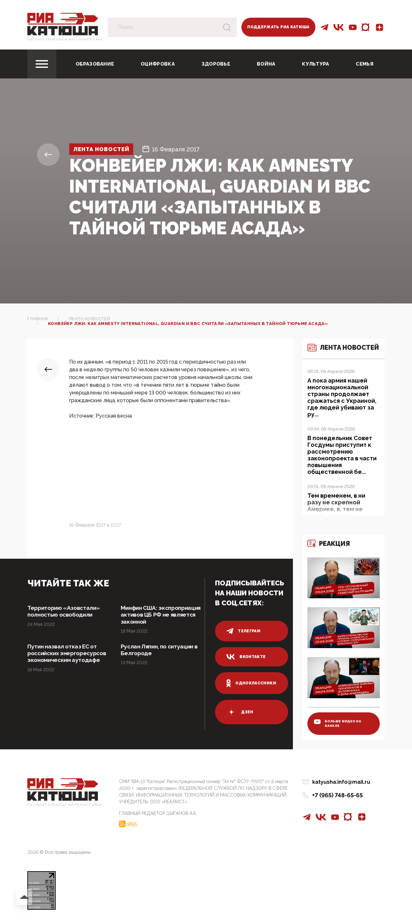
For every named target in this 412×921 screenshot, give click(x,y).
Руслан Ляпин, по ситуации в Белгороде (161, 651)
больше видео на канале (338, 722)
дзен (239, 712)
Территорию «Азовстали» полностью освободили (65, 612)
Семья (364, 64)
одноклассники (251, 683)
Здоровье (215, 64)
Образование (95, 64)
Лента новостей (104, 149)
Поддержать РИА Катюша (278, 27)
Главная (37, 318)
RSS (132, 823)
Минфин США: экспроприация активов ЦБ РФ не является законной (160, 615)
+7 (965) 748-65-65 (337, 795)
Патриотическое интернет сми (64, 39)
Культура (315, 64)
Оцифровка (158, 64)
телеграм (243, 631)
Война (266, 64)
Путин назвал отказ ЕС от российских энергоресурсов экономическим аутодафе (65, 658)
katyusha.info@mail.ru (341, 782)
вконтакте (246, 656)
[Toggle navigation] (42, 64)
